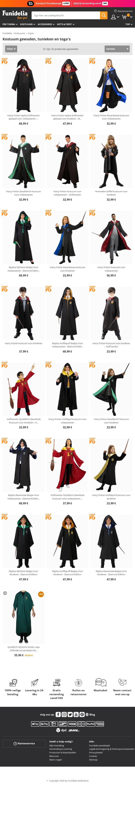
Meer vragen (55, 759)
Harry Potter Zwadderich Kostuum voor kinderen (111, 421)
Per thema (9, 24)
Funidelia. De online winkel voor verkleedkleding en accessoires (15, 15)
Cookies (93, 756)
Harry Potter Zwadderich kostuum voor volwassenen (23, 193)
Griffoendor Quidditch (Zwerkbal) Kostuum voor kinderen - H (23, 421)
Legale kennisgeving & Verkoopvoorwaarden (111, 748)
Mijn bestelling (56, 745)
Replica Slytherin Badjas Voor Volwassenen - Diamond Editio (24, 269)
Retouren (54, 756)
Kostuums (26, 24)
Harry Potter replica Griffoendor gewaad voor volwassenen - (23, 117)
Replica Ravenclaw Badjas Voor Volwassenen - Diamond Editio (24, 497)
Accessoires (45, 24)
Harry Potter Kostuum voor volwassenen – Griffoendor (67, 193)
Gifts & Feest (64, 24)
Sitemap (93, 759)
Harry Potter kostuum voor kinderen (23, 343)
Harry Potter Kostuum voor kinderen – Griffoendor (111, 345)
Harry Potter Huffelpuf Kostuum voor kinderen (111, 497)
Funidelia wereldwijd (99, 745)
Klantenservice (24, 743)
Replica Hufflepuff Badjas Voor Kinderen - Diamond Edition (67, 573)
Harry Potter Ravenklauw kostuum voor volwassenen (111, 117)
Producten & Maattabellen (62, 752)
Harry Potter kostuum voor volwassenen (111, 269)
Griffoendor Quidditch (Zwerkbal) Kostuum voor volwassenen (67, 497)
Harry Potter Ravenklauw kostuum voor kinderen (67, 269)
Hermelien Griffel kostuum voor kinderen (111, 193)
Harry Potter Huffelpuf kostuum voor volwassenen (67, 421)
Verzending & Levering (60, 748)
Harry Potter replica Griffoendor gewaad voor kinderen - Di (67, 117)
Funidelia (7, 33)
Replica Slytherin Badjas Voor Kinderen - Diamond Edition (23, 573)
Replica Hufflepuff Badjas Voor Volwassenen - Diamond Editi (67, 345)
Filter (10, 48)
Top (127, 24)
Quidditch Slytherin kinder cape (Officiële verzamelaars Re (24, 648)
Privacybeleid (96, 752)
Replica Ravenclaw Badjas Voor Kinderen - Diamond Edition (111, 573)
